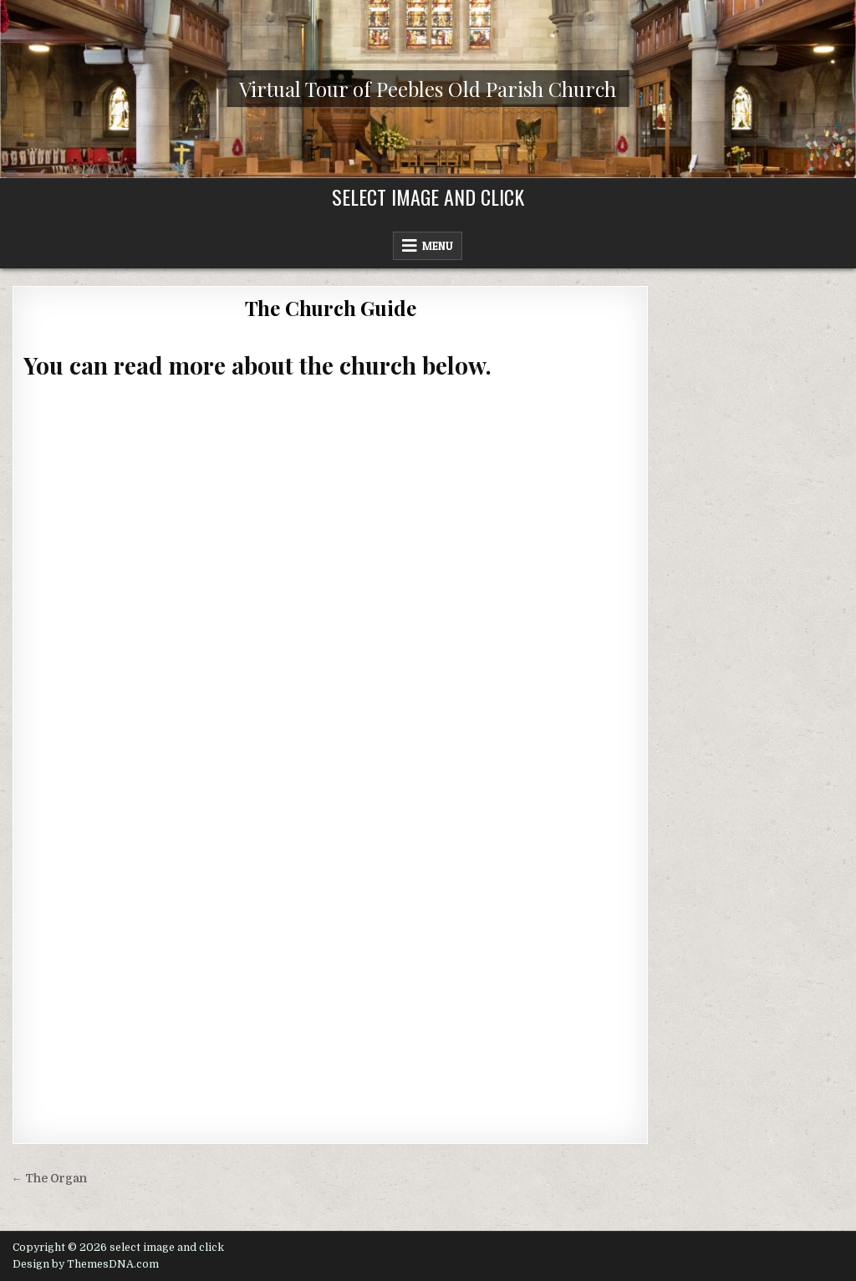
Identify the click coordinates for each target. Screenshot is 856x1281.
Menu (437, 246)
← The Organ (50, 1178)
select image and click (428, 196)
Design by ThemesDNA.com (86, 1264)
